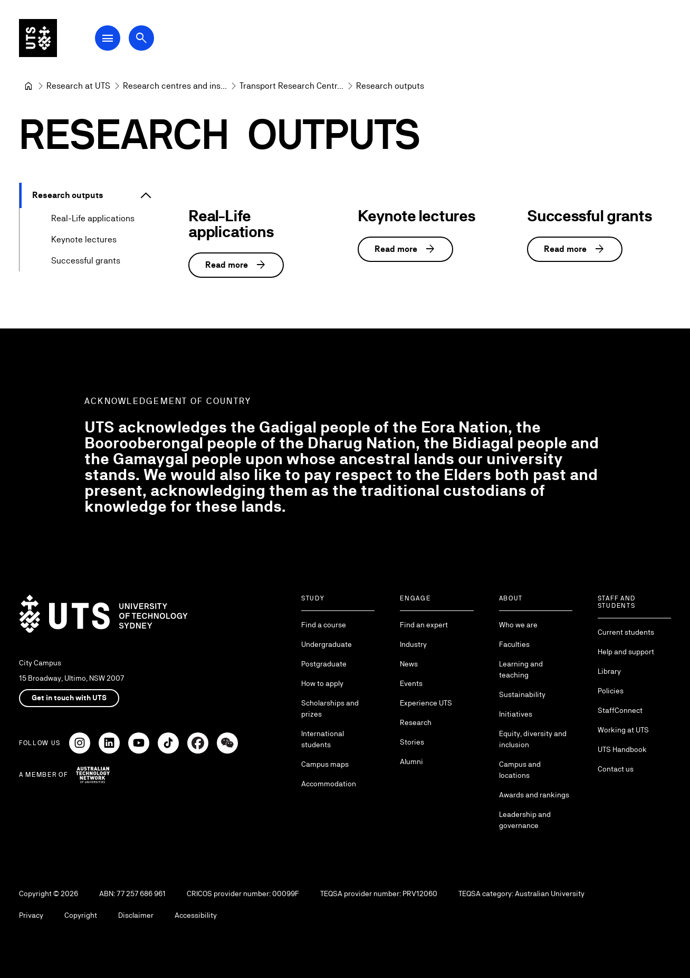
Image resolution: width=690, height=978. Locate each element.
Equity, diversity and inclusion (533, 739)
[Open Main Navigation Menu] (107, 38)
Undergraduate (326, 644)
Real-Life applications (93, 218)
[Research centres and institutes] (175, 86)
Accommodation (328, 783)
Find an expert (424, 624)
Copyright (80, 915)
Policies (611, 691)
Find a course (323, 624)
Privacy (31, 915)
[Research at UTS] (78, 86)
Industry (413, 644)
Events (411, 683)
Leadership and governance (525, 820)
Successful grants (85, 261)
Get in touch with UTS (69, 697)
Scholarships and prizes (330, 708)
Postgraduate (324, 664)
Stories (412, 742)
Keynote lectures (84, 239)
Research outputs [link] (390, 86)
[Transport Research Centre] (291, 86)
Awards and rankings (534, 795)
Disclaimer (136, 915)
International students (322, 739)
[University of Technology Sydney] (28, 86)
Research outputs (67, 195)
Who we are (518, 624)
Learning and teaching (521, 669)
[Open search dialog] (141, 38)
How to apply (322, 683)
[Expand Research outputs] (146, 195)
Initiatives (515, 714)
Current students (626, 632)
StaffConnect (620, 710)
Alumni (411, 761)
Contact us (616, 769)
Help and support (626, 651)
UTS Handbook (622, 749)
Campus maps (325, 764)
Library (609, 671)
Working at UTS (623, 730)
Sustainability (522, 694)
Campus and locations (520, 769)
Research (416, 722)
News (409, 664)
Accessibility (196, 915)
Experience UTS (426, 703)
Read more (236, 265)
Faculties (514, 644)
